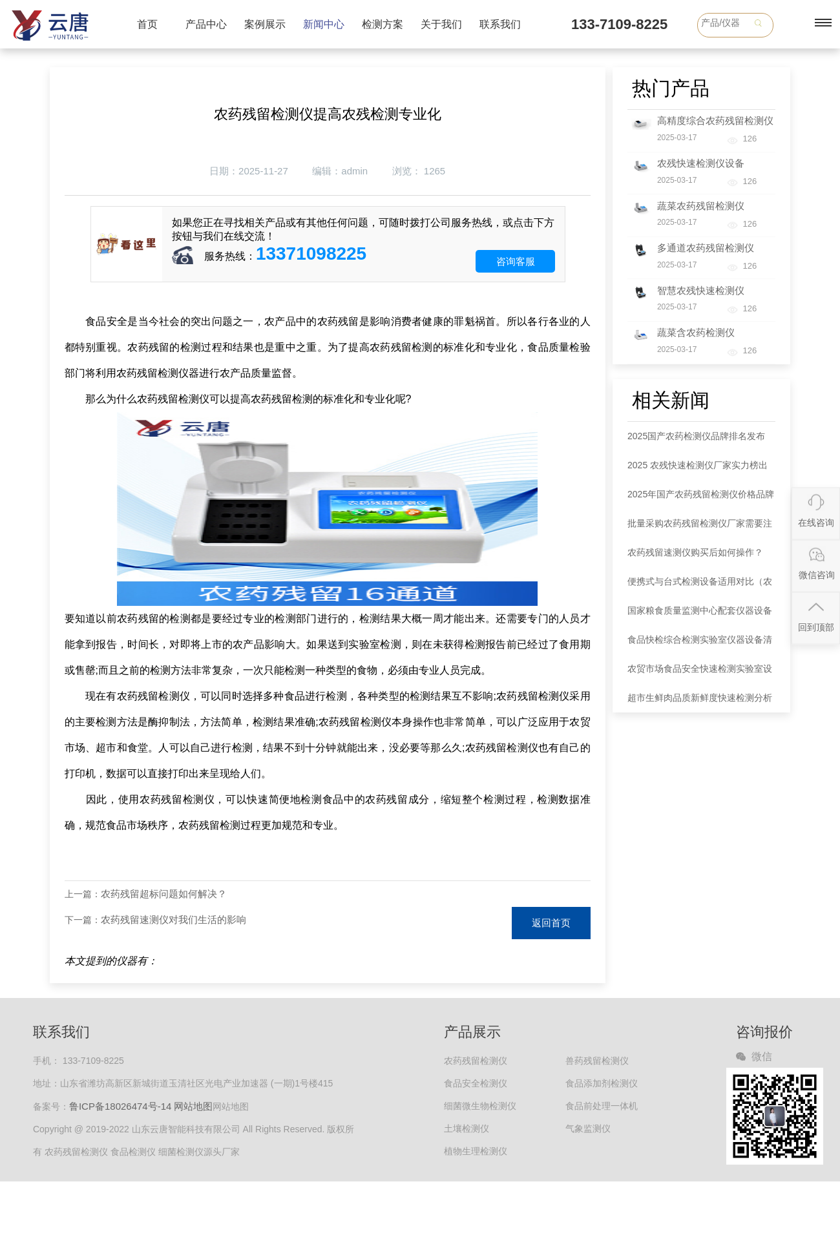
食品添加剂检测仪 (601, 1083)
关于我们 (441, 24)
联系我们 (500, 24)
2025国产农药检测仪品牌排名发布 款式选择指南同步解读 (696, 441)
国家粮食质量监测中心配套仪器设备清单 (699, 615)
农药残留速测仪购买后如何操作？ (695, 552)
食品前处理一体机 (601, 1106)
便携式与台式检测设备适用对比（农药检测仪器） (699, 586)
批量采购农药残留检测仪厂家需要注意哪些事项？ (699, 528)
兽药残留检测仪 (597, 1060)
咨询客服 (515, 261)
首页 (147, 24)
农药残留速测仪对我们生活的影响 (173, 919)
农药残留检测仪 (475, 1060)
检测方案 (382, 24)
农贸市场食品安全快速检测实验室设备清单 (699, 673)
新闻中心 (323, 24)
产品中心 (206, 24)
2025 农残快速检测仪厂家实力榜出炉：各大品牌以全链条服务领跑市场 (699, 470)
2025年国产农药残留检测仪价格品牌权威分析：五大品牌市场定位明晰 (700, 499)
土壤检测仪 (466, 1128)
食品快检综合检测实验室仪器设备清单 (699, 644)
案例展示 (265, 24)
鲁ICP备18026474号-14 (120, 1106)
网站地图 (193, 1106)
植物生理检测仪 (475, 1151)
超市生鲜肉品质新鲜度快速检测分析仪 (699, 702)
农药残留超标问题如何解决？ (164, 893)
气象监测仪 (588, 1128)
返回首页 (551, 922)
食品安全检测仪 (475, 1083)
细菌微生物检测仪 (480, 1106)
